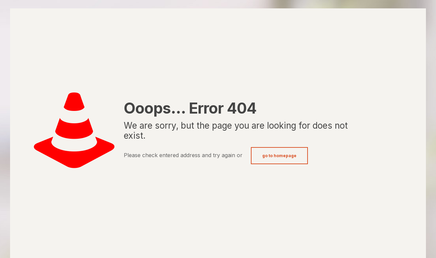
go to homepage (279, 155)
